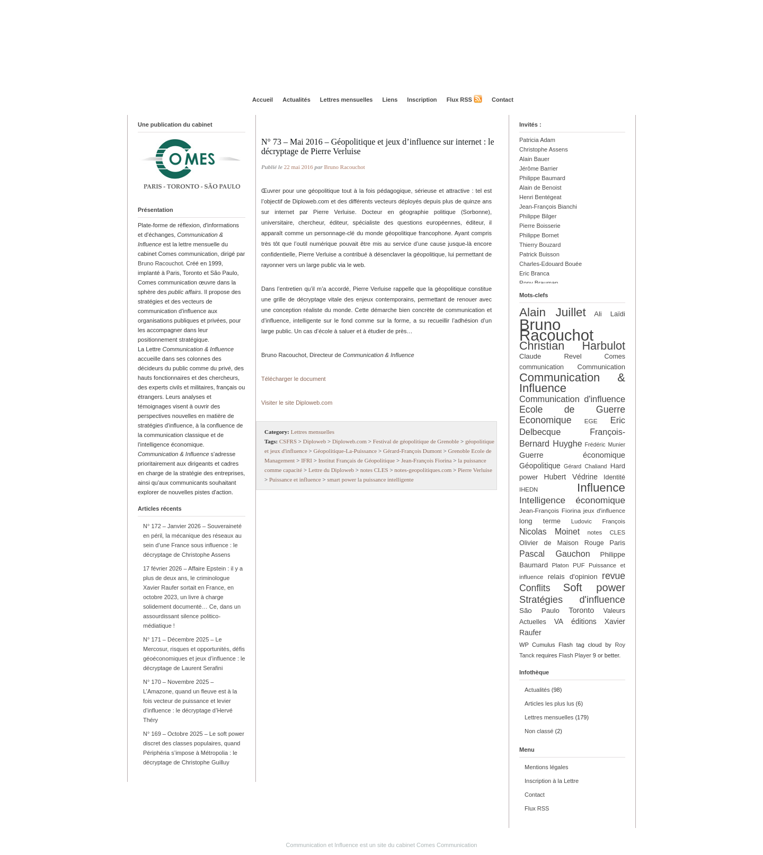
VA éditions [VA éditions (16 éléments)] (575, 621)
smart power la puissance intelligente (370, 479)
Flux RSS (459, 99)
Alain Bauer (534, 159)
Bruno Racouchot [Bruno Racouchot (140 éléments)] (556, 330)
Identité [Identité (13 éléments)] (614, 477)
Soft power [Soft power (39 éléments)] (594, 587)
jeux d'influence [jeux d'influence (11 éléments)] (604, 510)
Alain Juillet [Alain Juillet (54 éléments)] (552, 312)
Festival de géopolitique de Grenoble (416, 441)
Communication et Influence (322, 845)
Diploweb (314, 441)
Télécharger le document (293, 379)
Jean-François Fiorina (426, 460)
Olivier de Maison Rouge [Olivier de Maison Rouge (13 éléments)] (561, 543)
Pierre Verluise (475, 470)
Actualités (296, 99)
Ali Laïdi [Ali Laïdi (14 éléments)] (609, 314)
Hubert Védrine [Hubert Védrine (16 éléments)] (571, 477)
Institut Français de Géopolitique (356, 460)
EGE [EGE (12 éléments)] (591, 421)
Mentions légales (547, 767)
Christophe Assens (543, 149)
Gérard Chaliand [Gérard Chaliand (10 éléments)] (585, 466)
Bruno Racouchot (160, 263)
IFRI (306, 460)
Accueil (262, 99)
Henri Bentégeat (540, 197)
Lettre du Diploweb (331, 470)
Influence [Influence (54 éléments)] (601, 487)
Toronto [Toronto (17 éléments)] (581, 610)
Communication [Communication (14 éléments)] (601, 367)
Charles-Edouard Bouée (550, 264)
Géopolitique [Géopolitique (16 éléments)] (540, 465)
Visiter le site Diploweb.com (296, 402)
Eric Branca (534, 273)
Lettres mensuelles (346, 99)
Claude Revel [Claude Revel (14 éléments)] (550, 356)
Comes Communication (446, 845)
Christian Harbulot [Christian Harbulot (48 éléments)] (572, 345)
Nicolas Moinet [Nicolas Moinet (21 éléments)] (549, 531)
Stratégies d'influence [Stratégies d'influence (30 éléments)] (572, 599)
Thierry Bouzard (540, 245)
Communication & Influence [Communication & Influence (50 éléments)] (572, 383)
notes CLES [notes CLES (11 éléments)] (606, 532)
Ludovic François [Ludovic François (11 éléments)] (598, 521)
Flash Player (575, 655)
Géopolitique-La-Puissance (345, 451)
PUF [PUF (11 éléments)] (579, 565)
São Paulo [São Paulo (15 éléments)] (539, 610)
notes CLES (374, 470)
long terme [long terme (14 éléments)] (540, 521)
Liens (390, 99)
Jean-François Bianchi (548, 206)
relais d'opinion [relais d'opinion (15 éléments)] (573, 577)
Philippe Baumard (542, 178)
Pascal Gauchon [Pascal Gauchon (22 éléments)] (554, 553)
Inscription (422, 99)
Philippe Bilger (537, 216)
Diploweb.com (349, 441)
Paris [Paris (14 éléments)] (617, 543)
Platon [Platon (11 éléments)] (560, 565)
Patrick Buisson (539, 254)
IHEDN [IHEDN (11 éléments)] (528, 489)
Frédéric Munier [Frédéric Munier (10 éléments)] (605, 444)
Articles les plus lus (549, 703)
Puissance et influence (295, 479)
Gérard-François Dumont (412, 451)
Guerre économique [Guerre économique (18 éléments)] (572, 455)
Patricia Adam (537, 140)
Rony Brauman (538, 283)
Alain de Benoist (540, 187)
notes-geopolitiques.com (422, 470)
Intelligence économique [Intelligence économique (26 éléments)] (572, 500)
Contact (502, 99)
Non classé (539, 731)
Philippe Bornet (539, 235)
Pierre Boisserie (540, 225)
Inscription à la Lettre (552, 781)
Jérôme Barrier (538, 168)
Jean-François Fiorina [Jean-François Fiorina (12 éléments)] (550, 510)
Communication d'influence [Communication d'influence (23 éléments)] (572, 399)
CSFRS (288, 441)
